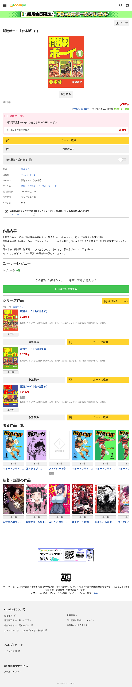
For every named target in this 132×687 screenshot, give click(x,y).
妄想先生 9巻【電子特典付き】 (36, 522)
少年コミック (34, 186)
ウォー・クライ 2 (82, 468)
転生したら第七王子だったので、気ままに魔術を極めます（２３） (104, 522)
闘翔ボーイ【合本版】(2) (33, 349)
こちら (95, 593)
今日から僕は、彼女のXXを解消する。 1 (58, 522)
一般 (55, 186)
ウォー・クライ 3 (105, 468)
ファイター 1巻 (57, 468)
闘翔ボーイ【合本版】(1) (33, 311)
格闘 (23, 186)
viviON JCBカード (83, 109)
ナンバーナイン (28, 175)
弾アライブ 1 (34, 468)
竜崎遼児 (25, 169)
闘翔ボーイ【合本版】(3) (33, 386)
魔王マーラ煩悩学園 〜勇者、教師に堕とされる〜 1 (82, 522)
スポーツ (46, 186)
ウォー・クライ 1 (13, 468)
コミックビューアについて (23, 214)
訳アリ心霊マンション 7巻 (12, 522)
